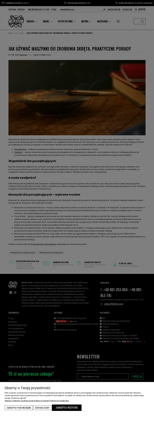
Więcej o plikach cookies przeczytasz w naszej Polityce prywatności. (37, 400)
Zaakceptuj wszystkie (67, 407)
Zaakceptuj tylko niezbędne (19, 407)
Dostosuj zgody (42, 407)
